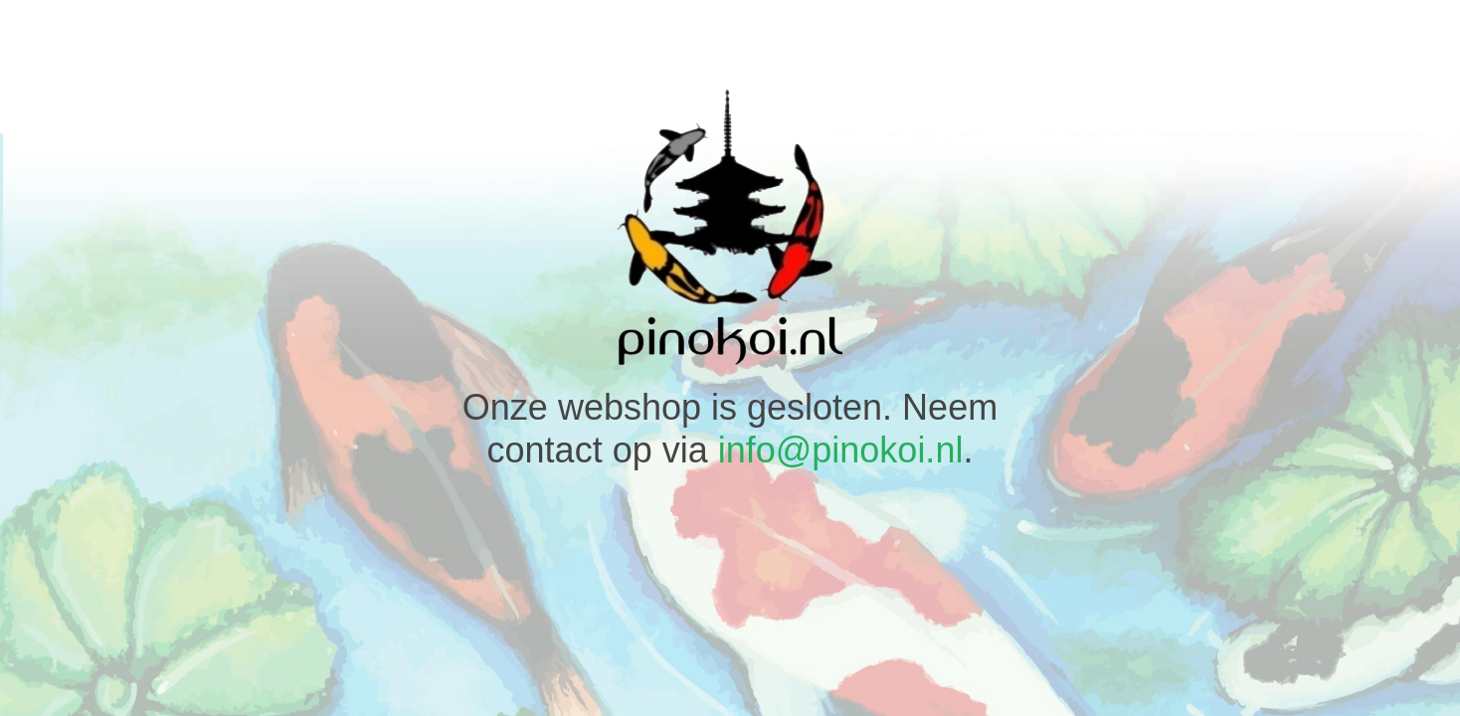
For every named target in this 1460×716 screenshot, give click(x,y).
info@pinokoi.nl (841, 450)
